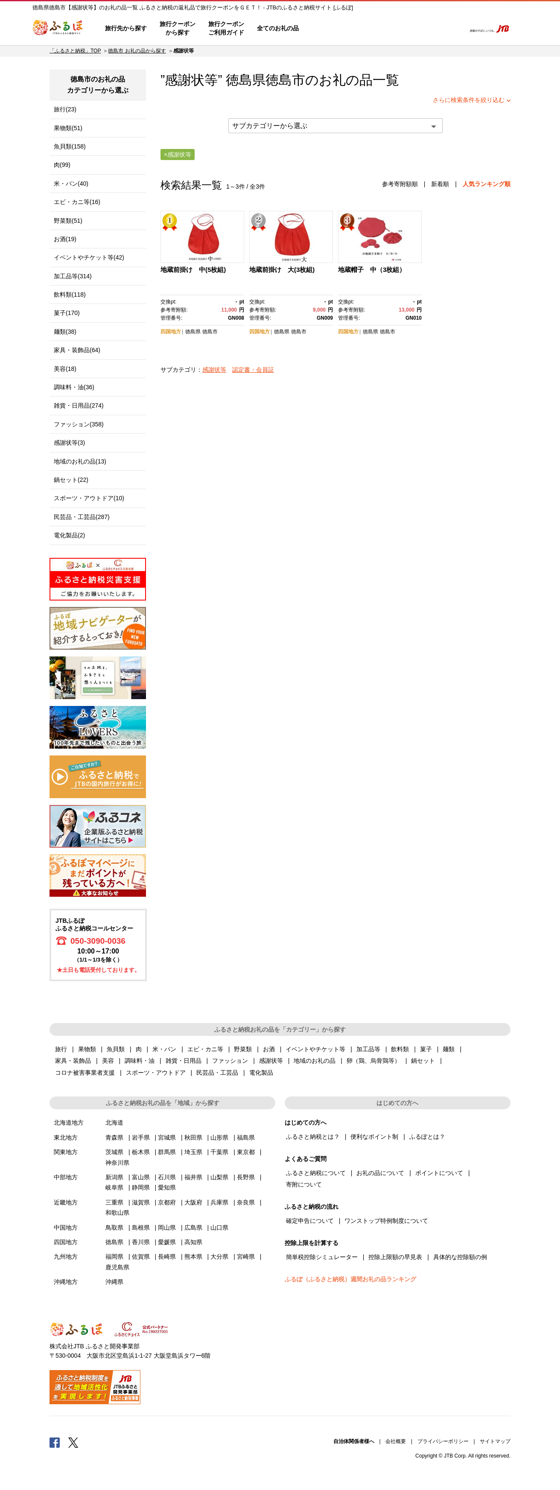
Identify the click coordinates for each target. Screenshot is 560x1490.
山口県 (219, 1227)
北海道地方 (69, 1122)
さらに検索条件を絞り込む (469, 99)
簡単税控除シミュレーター (322, 1257)
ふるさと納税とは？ (313, 1136)
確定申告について (310, 1220)
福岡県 (114, 1256)
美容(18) (65, 368)
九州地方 (66, 1256)
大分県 (219, 1256)
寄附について (304, 1184)
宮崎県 (246, 1256)
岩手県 (141, 1137)
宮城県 (167, 1137)
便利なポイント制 (374, 1136)
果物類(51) (68, 128)
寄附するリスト (429, 28)
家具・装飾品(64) (77, 350)
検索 (453, 28)
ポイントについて (439, 1172)
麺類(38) (65, 331)
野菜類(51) (68, 220)
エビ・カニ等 (205, 1049)
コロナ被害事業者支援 (85, 1072)
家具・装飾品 (73, 1060)
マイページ (402, 28)
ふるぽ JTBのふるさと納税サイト (58, 28)
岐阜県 (114, 1187)
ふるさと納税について (316, 1172)
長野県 (246, 1177)
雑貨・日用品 (183, 1060)
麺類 (449, 1049)
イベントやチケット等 (315, 1049)
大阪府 (193, 1202)
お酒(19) (65, 239)
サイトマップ (495, 1441)
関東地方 (66, 1152)
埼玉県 (193, 1152)
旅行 (61, 1049)
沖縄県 (114, 1281)
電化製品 (261, 1072)
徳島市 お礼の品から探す (137, 51)
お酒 (269, 1049)
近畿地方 (66, 1202)
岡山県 (167, 1227)
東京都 (246, 1152)
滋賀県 (141, 1202)
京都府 (167, 1202)
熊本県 (193, 1256)
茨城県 (114, 1152)
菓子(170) (67, 312)
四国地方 (170, 332)
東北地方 (66, 1137)
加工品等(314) (73, 276)
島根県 (141, 1227)
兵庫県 (219, 1202)
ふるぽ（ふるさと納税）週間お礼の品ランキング (350, 1279)
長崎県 (167, 1256)
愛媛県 (167, 1242)
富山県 (141, 1177)
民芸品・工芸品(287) (82, 516)
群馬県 (167, 1152)
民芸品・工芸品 (217, 1072)
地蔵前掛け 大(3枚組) (282, 269)
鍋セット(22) (71, 479)
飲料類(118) (70, 294)
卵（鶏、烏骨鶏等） (373, 1060)
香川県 (141, 1242)
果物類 (87, 1049)
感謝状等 (214, 369)
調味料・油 (140, 1060)
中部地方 (66, 1177)
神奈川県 (117, 1162)
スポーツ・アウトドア (156, 1072)
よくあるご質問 (370, 28)
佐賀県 (141, 1256)
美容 (108, 1060)
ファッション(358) (79, 424)
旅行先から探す (126, 28)
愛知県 (167, 1187)
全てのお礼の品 (278, 28)
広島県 (193, 1227)
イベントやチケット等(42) (89, 257)
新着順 (440, 184)
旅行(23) (65, 109)
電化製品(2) (69, 535)
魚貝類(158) (70, 146)
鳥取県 (114, 1227)
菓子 (426, 1049)
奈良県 (246, 1202)
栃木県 (141, 1152)
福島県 (246, 1137)
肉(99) (62, 164)
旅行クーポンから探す (177, 28)
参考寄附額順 (400, 184)
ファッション (230, 1060)
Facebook (55, 1442)
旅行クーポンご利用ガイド (226, 28)
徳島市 (285, 80)
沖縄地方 (66, 1281)
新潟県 (114, 1177)
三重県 (114, 1202)
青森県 (114, 1137)
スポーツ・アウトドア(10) (89, 498)
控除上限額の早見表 (395, 1257)
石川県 (167, 1177)
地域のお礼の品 (314, 1060)
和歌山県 (117, 1212)
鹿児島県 (117, 1267)
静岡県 (141, 1187)
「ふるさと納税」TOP (75, 51)
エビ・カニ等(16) (77, 201)
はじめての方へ (330, 28)
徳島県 (193, 332)
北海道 (114, 1122)
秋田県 (193, 1137)
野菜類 (243, 1049)
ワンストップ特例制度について (386, 1220)
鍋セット (423, 1060)
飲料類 (400, 1049)
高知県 (193, 1242)
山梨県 (219, 1177)
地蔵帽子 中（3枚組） (371, 269)
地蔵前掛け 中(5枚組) (193, 269)
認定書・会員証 (253, 369)
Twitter (73, 1442)
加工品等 (368, 1049)
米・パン (164, 1049)
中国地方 (66, 1227)
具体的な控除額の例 (460, 1257)
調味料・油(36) (74, 387)
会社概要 (395, 1441)
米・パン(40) (71, 183)
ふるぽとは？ (427, 1136)
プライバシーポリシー (443, 1441)
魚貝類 (116, 1049)
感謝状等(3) (69, 442)
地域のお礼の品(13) (80, 461)
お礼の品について (380, 1172)
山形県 (219, 1137)
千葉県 (219, 1152)
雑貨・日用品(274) (79, 405)
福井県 (193, 1177)
